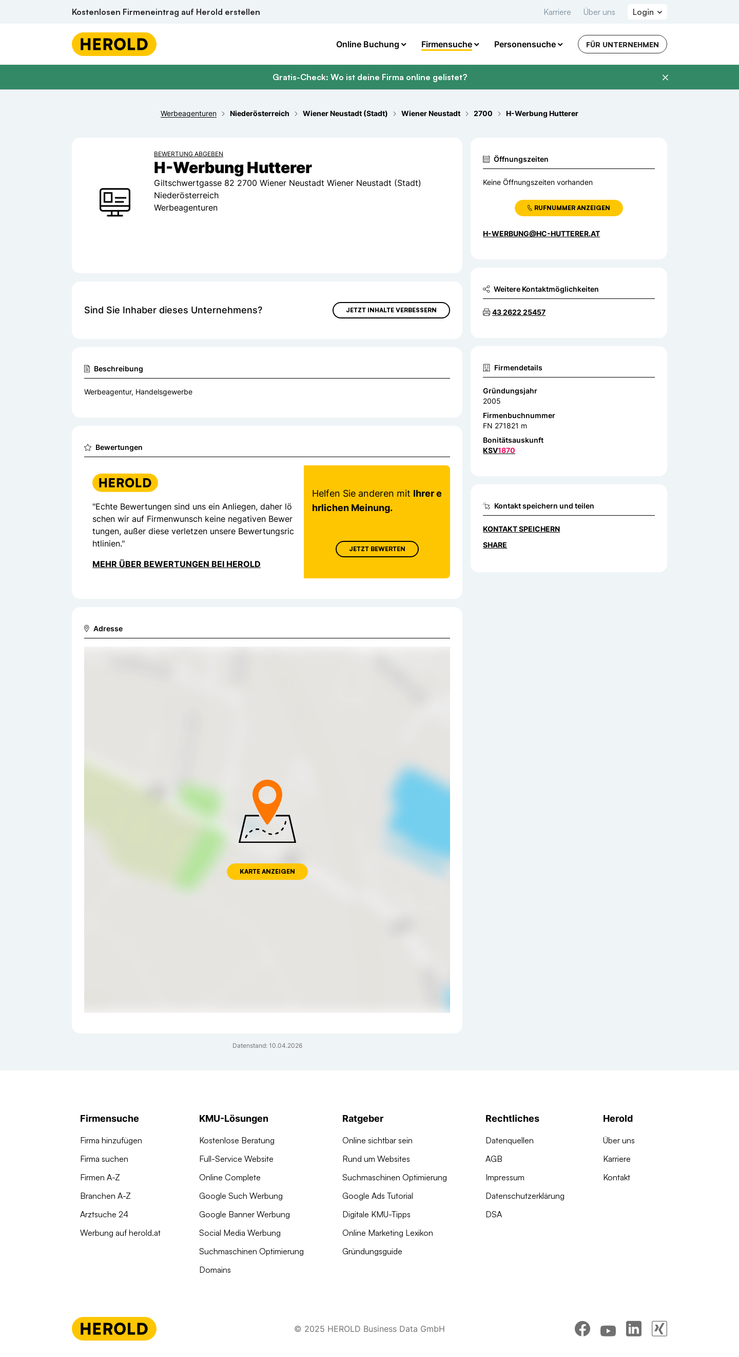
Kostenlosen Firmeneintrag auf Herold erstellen (166, 12)
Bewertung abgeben (188, 154)
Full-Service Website (236, 1159)
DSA (493, 1214)
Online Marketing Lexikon (387, 1233)
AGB (493, 1159)
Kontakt (616, 1177)
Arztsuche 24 (104, 1214)
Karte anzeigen (267, 871)
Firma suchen (104, 1159)
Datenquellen (509, 1140)
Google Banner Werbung (244, 1214)
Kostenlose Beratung (237, 1140)
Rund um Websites (376, 1159)
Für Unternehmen (622, 44)
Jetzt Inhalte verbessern (391, 310)
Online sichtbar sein (377, 1140)
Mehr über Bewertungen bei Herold (176, 564)
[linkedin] (633, 1329)
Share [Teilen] (495, 544)
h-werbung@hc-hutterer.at (541, 233)
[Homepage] (114, 44)
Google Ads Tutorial (377, 1196)
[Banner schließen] (665, 77)
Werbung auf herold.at (120, 1233)
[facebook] (582, 1329)
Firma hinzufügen (111, 1140)
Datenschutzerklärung (525, 1196)
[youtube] (608, 1329)
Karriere (557, 12)
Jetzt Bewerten (377, 549)
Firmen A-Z (100, 1177)
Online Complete (230, 1177)
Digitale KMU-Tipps (376, 1214)
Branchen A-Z (105, 1196)
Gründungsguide (372, 1251)
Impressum (504, 1177)
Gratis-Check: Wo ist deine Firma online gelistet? (370, 77)
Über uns (599, 12)
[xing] (659, 1329)
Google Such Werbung (241, 1196)
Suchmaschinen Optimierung (251, 1251)
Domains (215, 1270)
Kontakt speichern (521, 528)
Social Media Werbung (240, 1233)
